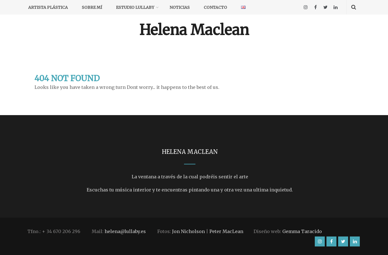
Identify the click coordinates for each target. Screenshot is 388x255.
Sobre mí (92, 7)
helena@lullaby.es (125, 231)
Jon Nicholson (188, 231)
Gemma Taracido (302, 231)
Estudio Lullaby (135, 7)
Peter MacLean (226, 231)
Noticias (180, 7)
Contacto (215, 7)
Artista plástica (48, 7)
